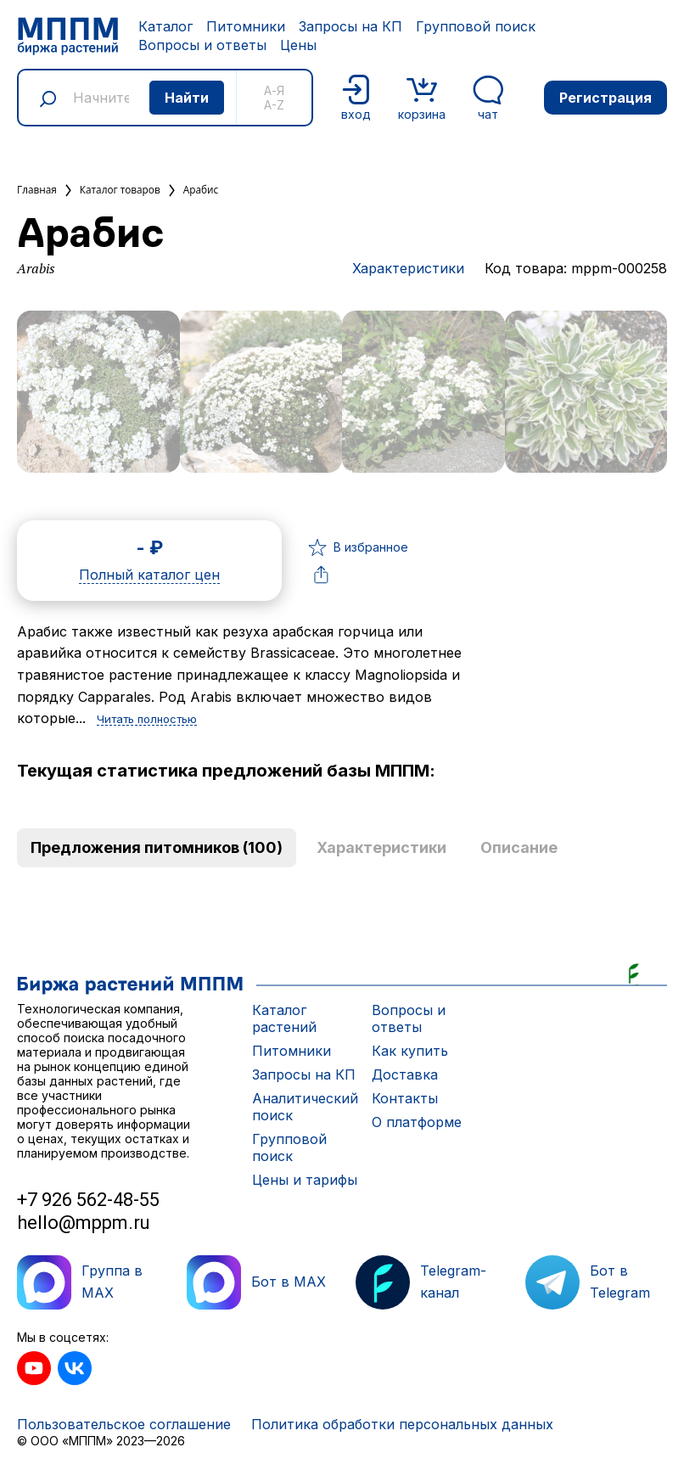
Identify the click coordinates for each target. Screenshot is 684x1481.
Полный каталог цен (149, 575)
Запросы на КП (350, 26)
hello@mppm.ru (83, 1222)
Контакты (405, 1098)
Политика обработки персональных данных (402, 1424)
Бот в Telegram (587, 1282)
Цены (298, 44)
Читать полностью (147, 720)
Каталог (165, 26)
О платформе (417, 1122)
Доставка (405, 1074)
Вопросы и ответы (202, 44)
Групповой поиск (475, 26)
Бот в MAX (256, 1282)
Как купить (410, 1050)
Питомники (245, 26)
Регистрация (605, 97)
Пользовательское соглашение (124, 1424)
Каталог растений (284, 1018)
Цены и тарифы (304, 1179)
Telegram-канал (421, 1282)
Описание (519, 847)
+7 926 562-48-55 (88, 1199)
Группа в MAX (80, 1282)
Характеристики (408, 268)
